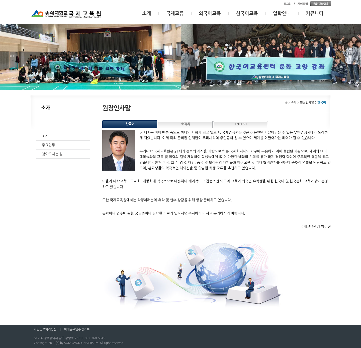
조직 (45, 136)
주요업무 (48, 145)
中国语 (185, 124)
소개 (146, 13)
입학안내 (282, 13)
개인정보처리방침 (45, 329)
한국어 (130, 124)
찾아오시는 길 (52, 154)
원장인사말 (50, 127)
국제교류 (175, 13)
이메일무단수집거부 (76, 329)
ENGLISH (240, 124)
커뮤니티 (315, 13)
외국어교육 (210, 13)
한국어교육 (247, 13)
